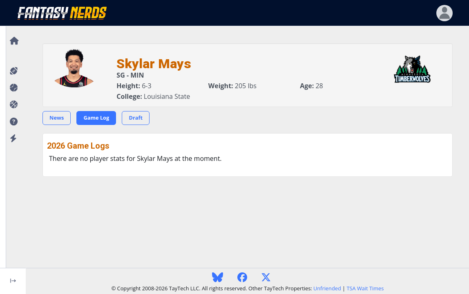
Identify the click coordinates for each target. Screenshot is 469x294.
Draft (136, 117)
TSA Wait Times (365, 288)
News (56, 117)
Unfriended (327, 288)
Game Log (96, 117)
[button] (13, 122)
